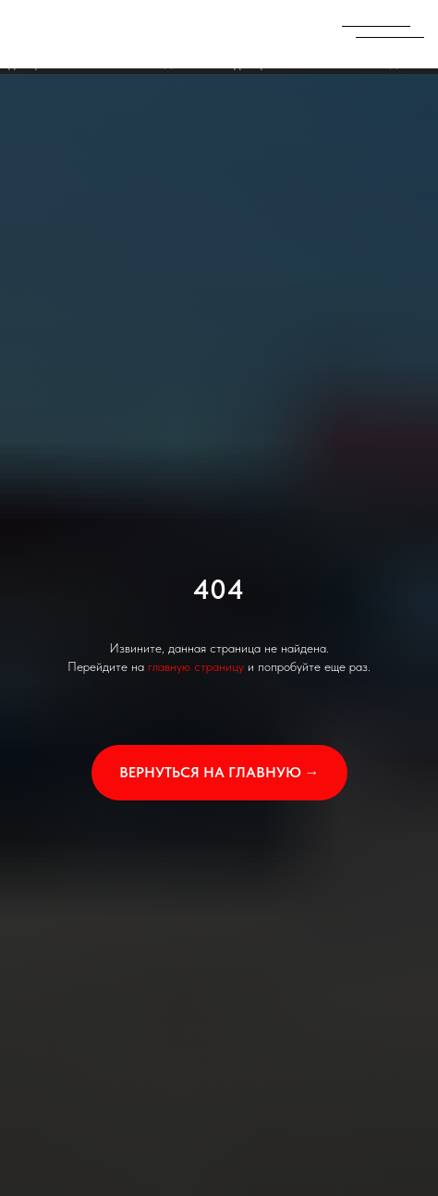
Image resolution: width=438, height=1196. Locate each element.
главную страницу (196, 666)
